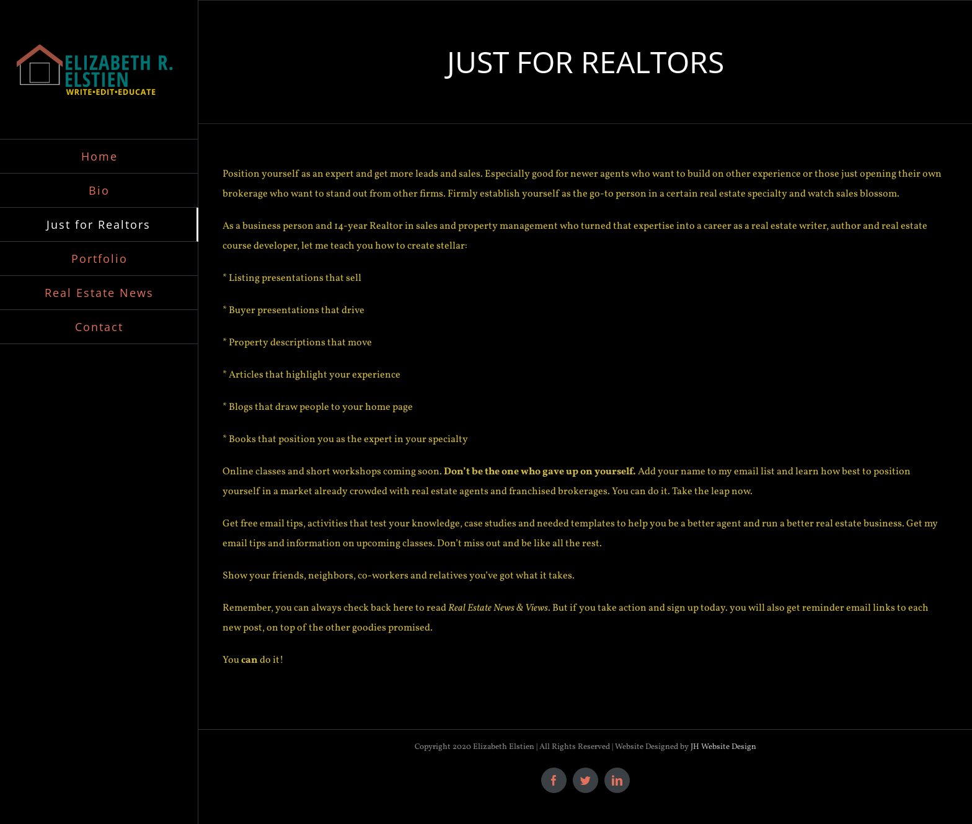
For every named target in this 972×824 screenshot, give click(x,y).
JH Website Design (723, 747)
